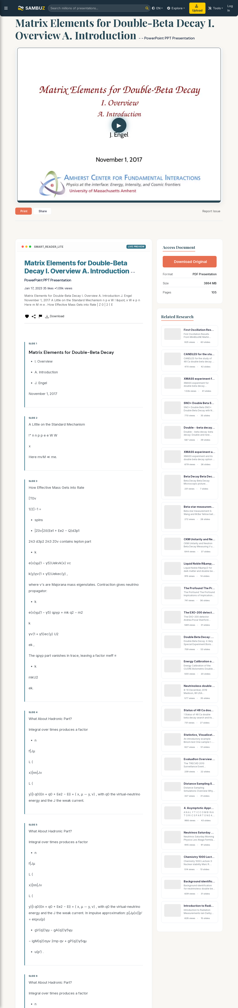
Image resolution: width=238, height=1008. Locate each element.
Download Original (190, 261)
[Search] (147, 8)
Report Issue (211, 211)
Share (43, 211)
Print (23, 211)
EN (156, 8)
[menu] (5, 8)
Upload (197, 8)
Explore (175, 8)
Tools (214, 8)
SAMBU (31, 8)
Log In (230, 8)
